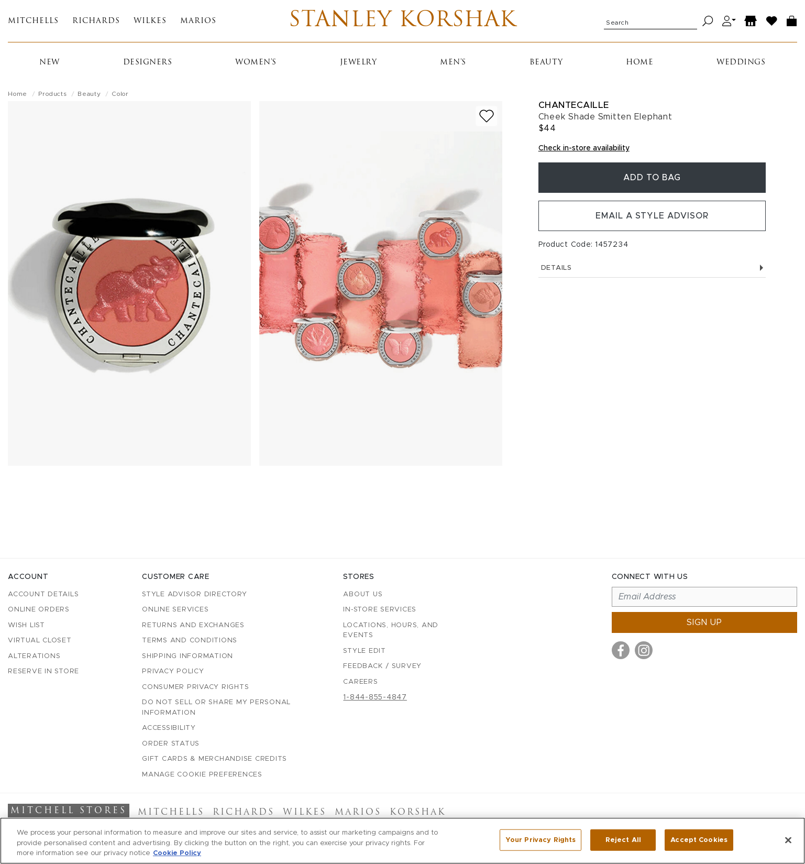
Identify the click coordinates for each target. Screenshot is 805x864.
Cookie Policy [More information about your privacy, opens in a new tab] (177, 853)
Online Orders (39, 609)
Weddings (740, 63)
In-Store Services (379, 609)
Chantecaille (573, 105)
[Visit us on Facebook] (621, 650)
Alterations (34, 656)
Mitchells (33, 21)
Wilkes (150, 21)
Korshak (418, 812)
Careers (360, 682)
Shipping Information (187, 656)
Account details (43, 594)
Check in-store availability (584, 148)
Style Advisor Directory (194, 594)
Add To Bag (652, 177)
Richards (96, 21)
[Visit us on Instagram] (644, 650)
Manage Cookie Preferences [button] (202, 774)
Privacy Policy (173, 671)
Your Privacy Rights (540, 839)
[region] (402, 840)
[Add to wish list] (486, 116)
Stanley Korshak (402, 20)
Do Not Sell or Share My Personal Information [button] (216, 707)
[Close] (788, 839)
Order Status (171, 743)
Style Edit (364, 651)
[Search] (707, 21)
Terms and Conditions (189, 640)
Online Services (175, 609)
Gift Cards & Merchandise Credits (214, 759)
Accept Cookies (698, 839)
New (49, 63)
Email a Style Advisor (651, 216)
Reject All (623, 839)
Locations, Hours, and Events (390, 630)
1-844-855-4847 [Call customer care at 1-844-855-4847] (375, 697)
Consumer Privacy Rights (195, 687)
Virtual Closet (40, 640)
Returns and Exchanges (193, 625)
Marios (198, 21)
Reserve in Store (43, 671)
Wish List (26, 625)
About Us (362, 594)
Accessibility (169, 728)
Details (652, 268)
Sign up (704, 622)
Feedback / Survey (382, 666)
